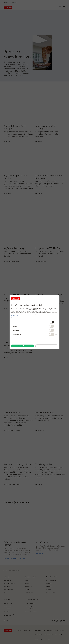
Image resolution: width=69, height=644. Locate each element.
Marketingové (17, 334)
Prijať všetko (22, 346)
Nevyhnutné (16, 322)
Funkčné (15, 326)
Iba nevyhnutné (46, 346)
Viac (12, 317)
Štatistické (15, 330)
